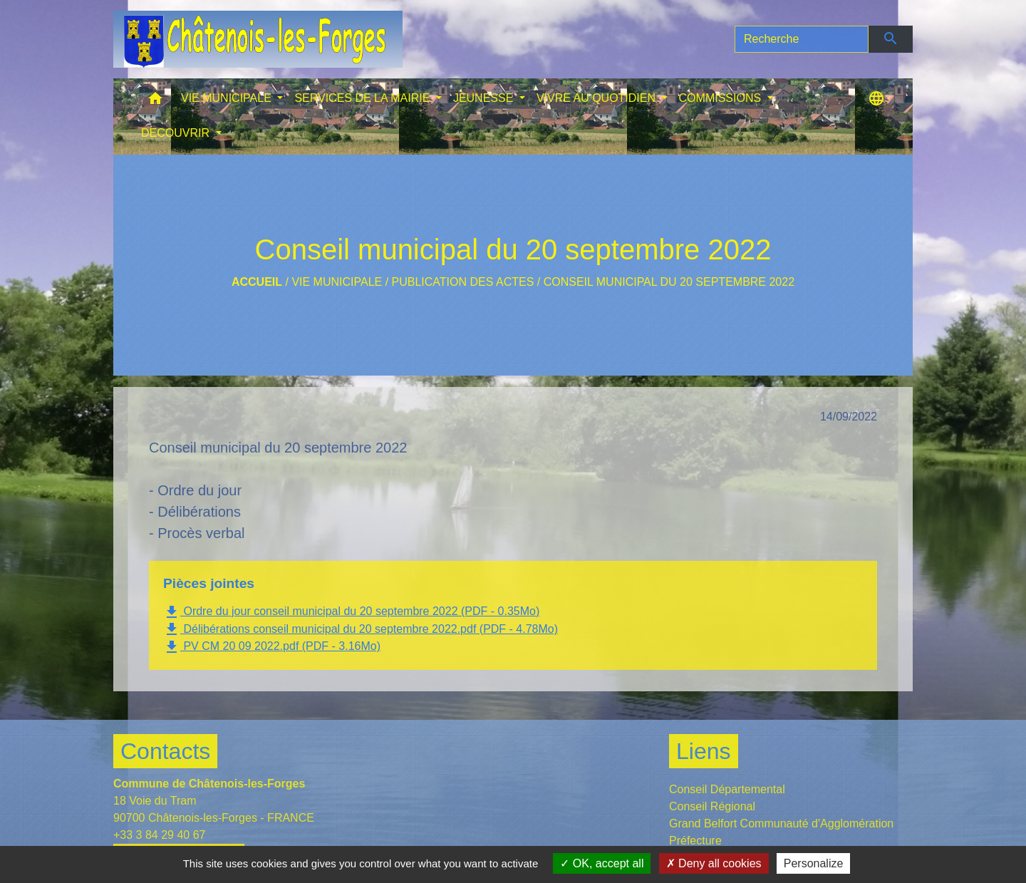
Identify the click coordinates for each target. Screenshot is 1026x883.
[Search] (802, 39)
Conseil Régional (712, 806)
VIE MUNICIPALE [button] (227, 98)
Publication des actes (463, 282)
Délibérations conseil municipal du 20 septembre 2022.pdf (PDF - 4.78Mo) (360, 629)
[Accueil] (258, 39)
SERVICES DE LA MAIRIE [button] (363, 98)
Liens (703, 751)
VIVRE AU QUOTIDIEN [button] (598, 98)
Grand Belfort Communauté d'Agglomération (781, 823)
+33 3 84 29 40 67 (159, 835)
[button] (155, 101)
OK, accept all (601, 863)
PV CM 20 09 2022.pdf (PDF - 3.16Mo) (271, 647)
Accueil (257, 282)
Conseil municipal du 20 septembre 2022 (669, 282)
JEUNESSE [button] (485, 98)
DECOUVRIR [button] (176, 133)
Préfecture (695, 841)
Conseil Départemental (727, 789)
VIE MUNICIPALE (336, 282)
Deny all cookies (714, 863)
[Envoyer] (891, 39)
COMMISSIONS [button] (722, 98)
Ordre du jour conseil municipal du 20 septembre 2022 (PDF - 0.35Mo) (351, 612)
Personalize (814, 863)
